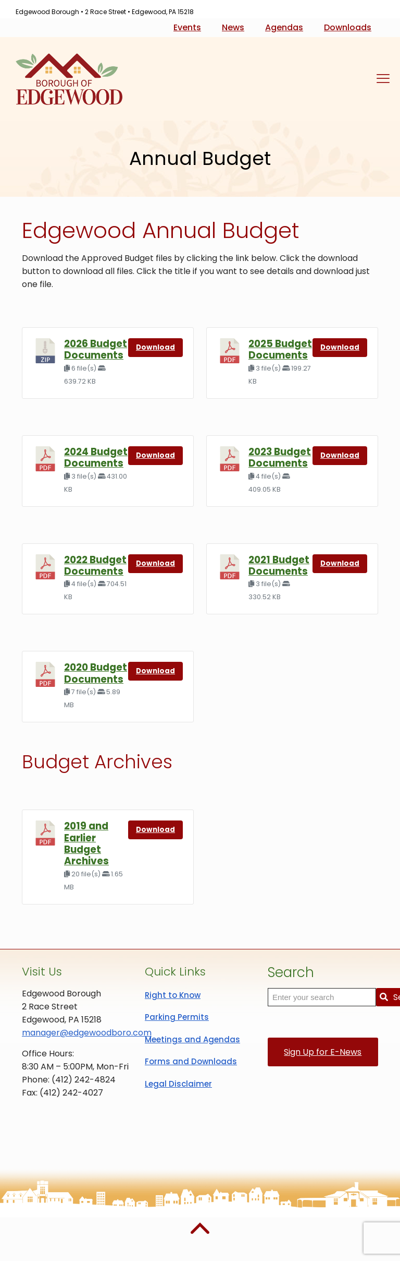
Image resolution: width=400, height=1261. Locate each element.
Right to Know (173, 995)
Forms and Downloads (191, 1061)
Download (155, 347)
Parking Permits (177, 1017)
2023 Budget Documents (279, 457)
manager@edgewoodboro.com (87, 1033)
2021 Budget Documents (278, 565)
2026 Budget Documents (95, 349)
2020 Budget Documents (95, 673)
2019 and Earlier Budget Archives (86, 843)
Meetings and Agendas (192, 1039)
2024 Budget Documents (96, 457)
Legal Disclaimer (178, 1083)
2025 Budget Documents (280, 349)
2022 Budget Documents (95, 565)
